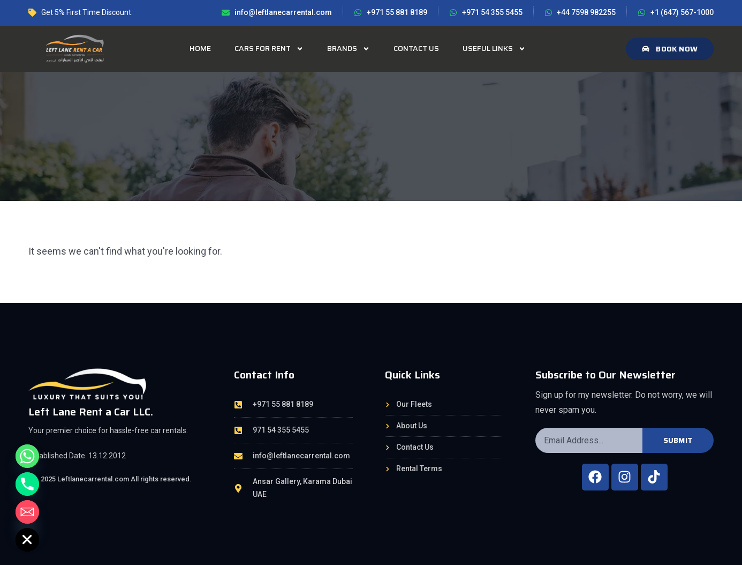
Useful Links (494, 49)
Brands (348, 49)
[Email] (27, 512)
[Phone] (27, 484)
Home (200, 48)
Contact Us (416, 48)
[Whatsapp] (27, 456)
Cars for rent (269, 49)
